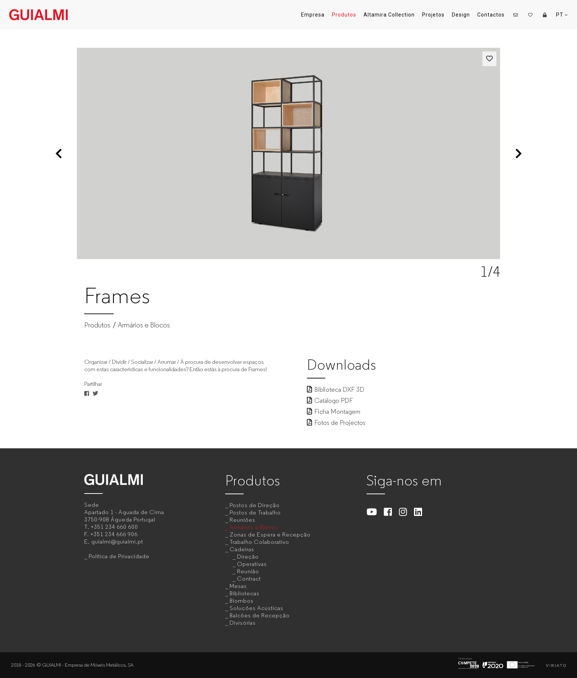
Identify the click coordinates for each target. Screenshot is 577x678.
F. (111, 534)
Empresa (313, 15)
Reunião (248, 571)
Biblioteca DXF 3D (335, 389)
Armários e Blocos (144, 325)
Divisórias (243, 622)
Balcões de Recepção (260, 615)
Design (461, 15)
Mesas (238, 585)
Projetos (433, 15)
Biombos (242, 600)
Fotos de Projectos (336, 422)
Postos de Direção (255, 505)
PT (562, 14)
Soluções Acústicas (256, 608)
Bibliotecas (244, 593)
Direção (248, 556)
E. (113, 541)
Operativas (252, 563)
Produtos (344, 15)
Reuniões (242, 519)
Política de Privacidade (119, 556)
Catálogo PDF (330, 400)
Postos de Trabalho (255, 512)
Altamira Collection (389, 15)
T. (111, 526)
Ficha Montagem (333, 411)
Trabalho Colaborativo (259, 541)
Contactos (491, 15)
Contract (249, 578)
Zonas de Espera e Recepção (270, 534)
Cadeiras (242, 549)
